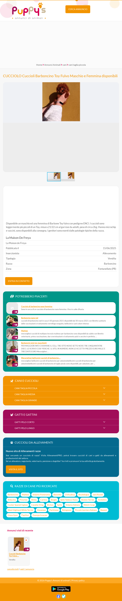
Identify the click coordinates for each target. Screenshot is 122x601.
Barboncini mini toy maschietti (34, 343)
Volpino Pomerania (41, 494)
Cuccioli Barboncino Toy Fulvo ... (17, 555)
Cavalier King (37, 505)
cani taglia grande (26, 400)
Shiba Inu (12, 499)
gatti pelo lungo (25, 428)
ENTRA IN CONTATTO (18, 281)
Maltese (25, 494)
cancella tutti (13, 569)
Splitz (59, 505)
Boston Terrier (87, 499)
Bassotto (57, 494)
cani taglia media (25, 394)
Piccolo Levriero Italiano (86, 510)
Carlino (43, 499)
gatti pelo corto (24, 422)
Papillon (25, 515)
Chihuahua (70, 494)
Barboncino (13, 494)
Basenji (104, 510)
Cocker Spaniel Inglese (18, 505)
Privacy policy (78, 580)
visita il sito (16, 469)
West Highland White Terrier (20, 510)
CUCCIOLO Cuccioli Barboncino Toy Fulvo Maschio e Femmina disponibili (60, 76)
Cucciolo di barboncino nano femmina (36, 306)
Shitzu (34, 499)
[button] (116, 127)
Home (39, 64)
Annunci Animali (52, 64)
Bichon (50, 505)
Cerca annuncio (77, 9)
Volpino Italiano (73, 505)
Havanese (41, 510)
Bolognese (66, 510)
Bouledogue (83, 494)
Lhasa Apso (13, 515)
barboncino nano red (29, 318)
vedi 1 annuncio (27, 569)
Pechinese (53, 510)
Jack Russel (98, 494)
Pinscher (23, 499)
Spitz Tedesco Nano (69, 499)
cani (65, 64)
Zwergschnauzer (40, 515)
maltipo (24, 331)
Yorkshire (102, 499)
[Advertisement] (61, 41)
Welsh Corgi (89, 505)
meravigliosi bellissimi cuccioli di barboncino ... (40, 358)
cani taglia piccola (77, 64)
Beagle (54, 499)
